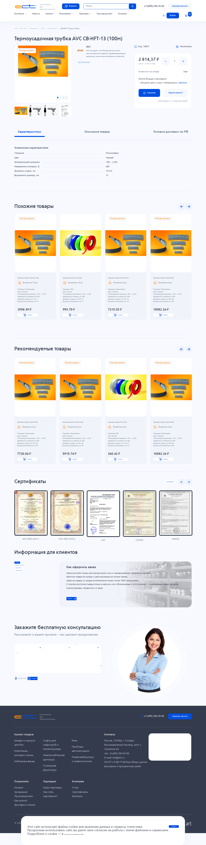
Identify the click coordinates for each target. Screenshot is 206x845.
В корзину (28, 318)
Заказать (149, 93)
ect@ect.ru (119, 769)
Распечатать (184, 46)
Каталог (49, 14)
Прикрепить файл (26, 692)
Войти (173, 15)
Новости (36, 14)
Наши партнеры (52, 799)
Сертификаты (80, 804)
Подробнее (78, 608)
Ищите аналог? (175, 93)
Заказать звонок (180, 6)
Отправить (52, 692)
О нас (75, 799)
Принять (174, 828)
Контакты (122, 14)
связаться (182, 83)
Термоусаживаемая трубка (92, 62)
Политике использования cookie (80, 834)
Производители (104, 14)
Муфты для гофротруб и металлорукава (52, 756)
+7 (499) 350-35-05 (154, 6)
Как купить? (21, 812)
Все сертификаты (164, 490)
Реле (74, 752)
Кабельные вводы (24, 773)
